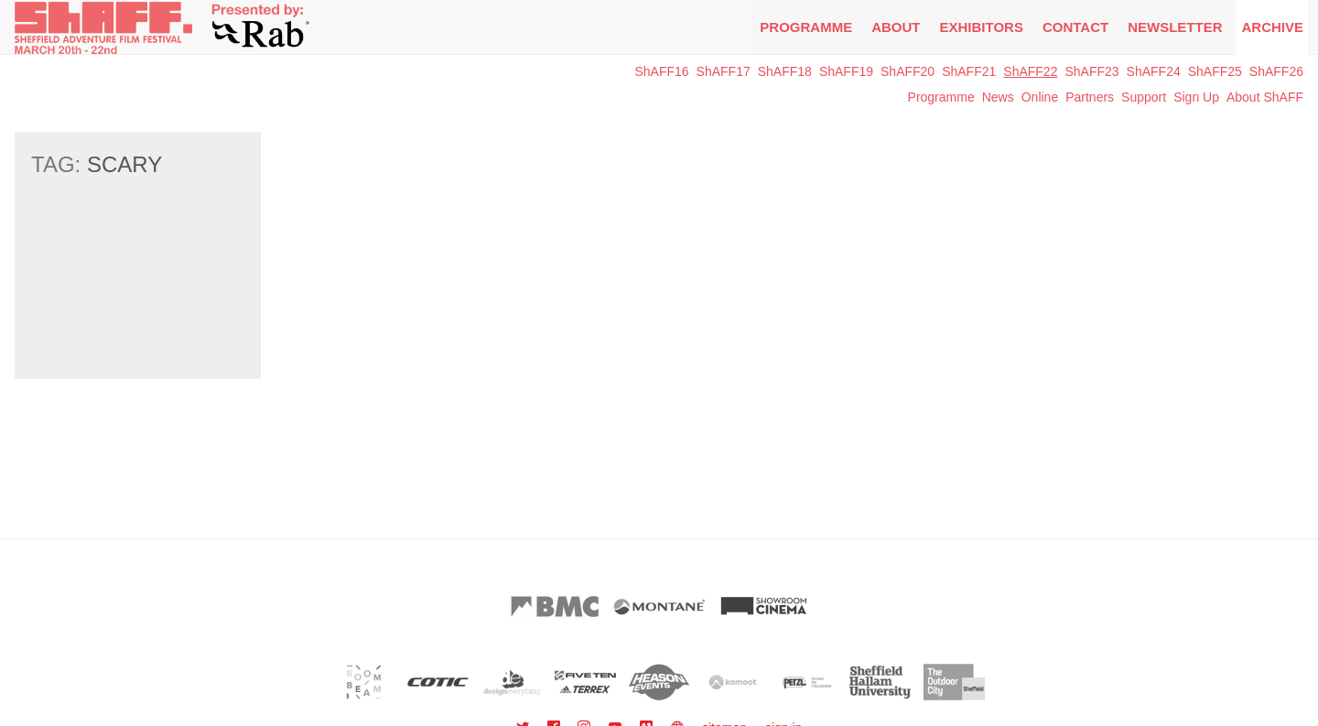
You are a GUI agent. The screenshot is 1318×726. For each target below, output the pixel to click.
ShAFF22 (1030, 71)
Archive (1272, 27)
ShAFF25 (1215, 71)
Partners (1089, 97)
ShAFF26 (1276, 71)
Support (1143, 97)
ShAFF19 (846, 71)
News (998, 97)
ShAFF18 (785, 71)
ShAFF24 (1154, 71)
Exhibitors (981, 27)
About (895, 27)
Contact (1075, 27)
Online (1039, 97)
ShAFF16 (661, 71)
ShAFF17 (724, 71)
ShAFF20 (907, 71)
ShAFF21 (969, 71)
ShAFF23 (1091, 71)
